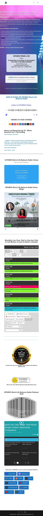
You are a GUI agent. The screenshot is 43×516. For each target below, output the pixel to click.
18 (25, 463)
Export (22, 323)
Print (7, 323)
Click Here (21, 177)
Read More (8, 225)
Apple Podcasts (23, 474)
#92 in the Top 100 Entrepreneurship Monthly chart (21, 384)
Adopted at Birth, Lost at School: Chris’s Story (29, 453)
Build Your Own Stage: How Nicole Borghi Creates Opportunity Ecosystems (13, 444)
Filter (21, 327)
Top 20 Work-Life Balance (30, 365)
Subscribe (14, 323)
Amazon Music (10, 474)
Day (25, 251)
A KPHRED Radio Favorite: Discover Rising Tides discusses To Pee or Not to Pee (21, 219)
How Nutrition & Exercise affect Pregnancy (12, 453)
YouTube (9, 492)
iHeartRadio (23, 483)
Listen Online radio (11, 487)
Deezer (28, 478)
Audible (9, 478)
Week (21, 251)
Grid (7, 251)
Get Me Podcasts (11, 483)
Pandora (23, 487)
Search (21, 330)
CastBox (19, 478)
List (12, 251)
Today (14, 254)
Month (17, 251)
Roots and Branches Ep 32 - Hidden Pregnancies (28, 443)
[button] (6, 115)
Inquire (3, 38)
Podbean (19, 492)
